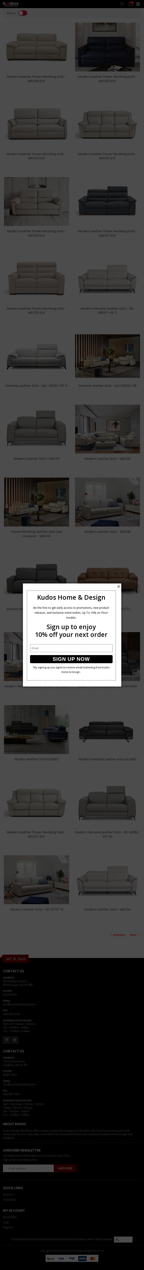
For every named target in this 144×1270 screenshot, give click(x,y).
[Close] (118, 586)
